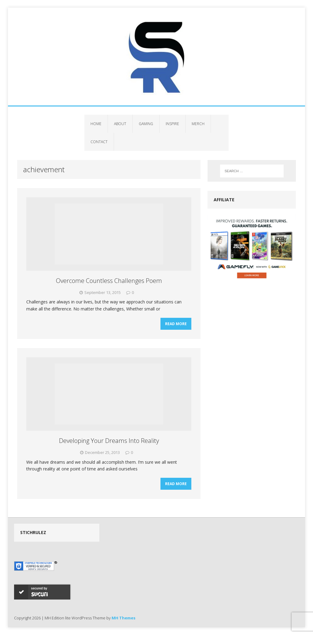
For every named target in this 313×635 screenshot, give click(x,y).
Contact (99, 141)
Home (95, 123)
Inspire (172, 123)
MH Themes (123, 618)
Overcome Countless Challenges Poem (109, 281)
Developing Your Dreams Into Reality (109, 440)
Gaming (146, 123)
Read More (176, 323)
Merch (198, 123)
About (120, 123)
